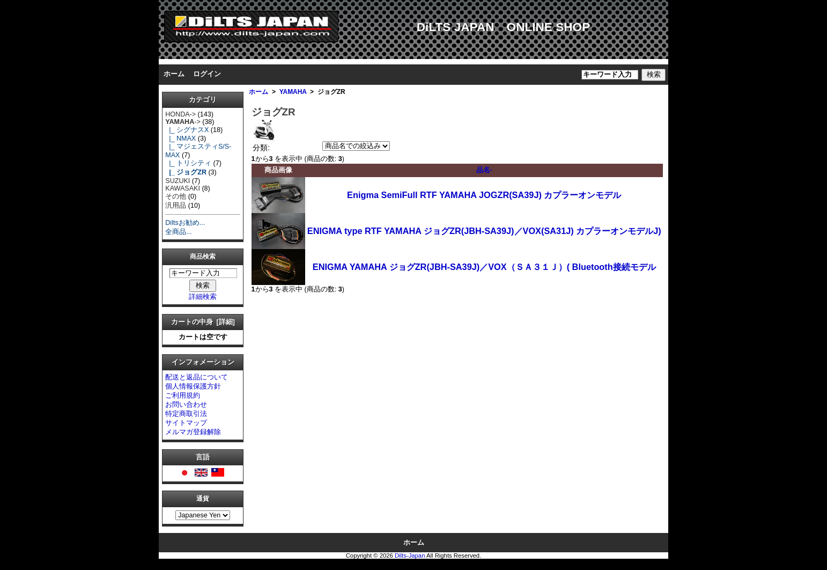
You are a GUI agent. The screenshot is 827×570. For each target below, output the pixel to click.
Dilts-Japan (410, 555)
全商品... (178, 232)
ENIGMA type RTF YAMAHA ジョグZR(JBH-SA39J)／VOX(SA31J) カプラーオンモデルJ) (484, 231)
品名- (484, 170)
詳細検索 (203, 297)
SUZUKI (177, 181)
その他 (175, 196)
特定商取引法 (186, 414)
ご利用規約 (182, 395)
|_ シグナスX (187, 130)
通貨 (202, 499)
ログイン (207, 74)
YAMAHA (293, 92)
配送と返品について (196, 377)
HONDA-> (180, 114)
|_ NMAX (180, 138)
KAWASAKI (182, 188)
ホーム (174, 74)
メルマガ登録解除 (193, 432)
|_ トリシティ (188, 163)
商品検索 (203, 257)
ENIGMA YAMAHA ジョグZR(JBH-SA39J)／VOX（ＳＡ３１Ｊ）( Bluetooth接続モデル (484, 267)
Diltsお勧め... (185, 222)
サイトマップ (186, 423)
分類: (261, 147)
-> (182, 122)
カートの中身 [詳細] (203, 322)
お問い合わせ (186, 404)
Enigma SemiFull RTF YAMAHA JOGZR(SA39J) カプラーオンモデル (484, 195)
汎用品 (175, 205)
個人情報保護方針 (193, 386)
